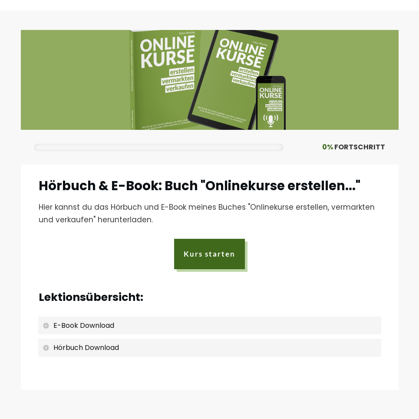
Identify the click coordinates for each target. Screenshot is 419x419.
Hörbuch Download (86, 348)
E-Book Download (83, 326)
